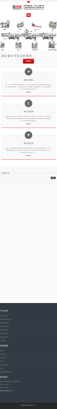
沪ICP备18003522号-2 (26, 405)
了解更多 (28, 92)
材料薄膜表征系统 (4, 326)
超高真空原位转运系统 (5, 319)
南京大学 (2, 361)
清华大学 (2, 350)
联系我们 (28, 61)
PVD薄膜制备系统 (4, 323)
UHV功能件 (3, 340)
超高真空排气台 (4, 333)
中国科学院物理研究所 (5, 372)
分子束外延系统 (4, 316)
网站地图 (34, 405)
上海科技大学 (3, 354)
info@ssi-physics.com (6, 390)
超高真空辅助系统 (4, 337)
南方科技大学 (3, 358)
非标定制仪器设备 (4, 330)
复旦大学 (2, 368)
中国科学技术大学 (4, 365)
